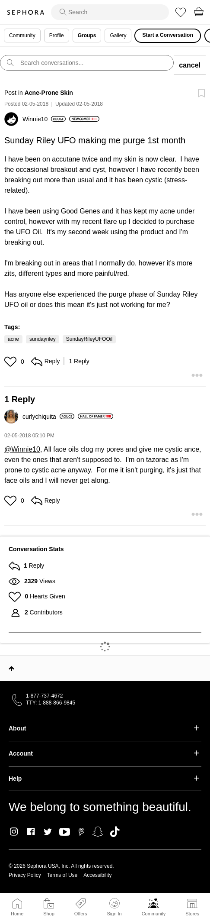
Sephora (25, 12)
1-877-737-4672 (44, 696)
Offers (80, 913)
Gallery (118, 35)
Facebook (30, 831)
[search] (110, 12)
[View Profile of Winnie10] (44, 119)
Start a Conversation (167, 35)
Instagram (14, 831)
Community (154, 913)
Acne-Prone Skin (49, 92)
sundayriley (42, 339)
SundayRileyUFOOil (89, 339)
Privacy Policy (25, 875)
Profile (56, 35)
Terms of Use (62, 875)
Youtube (64, 832)
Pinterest (81, 831)
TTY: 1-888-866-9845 (50, 703)
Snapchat (97, 831)
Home (17, 913)
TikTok (114, 831)
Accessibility (97, 875)
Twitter (47, 831)
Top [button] (11, 668)
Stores (192, 913)
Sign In (114, 907)
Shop (48, 913)
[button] (11, 361)
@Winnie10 (22, 449)
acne (13, 339)
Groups (87, 35)
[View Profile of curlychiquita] (48, 416)
